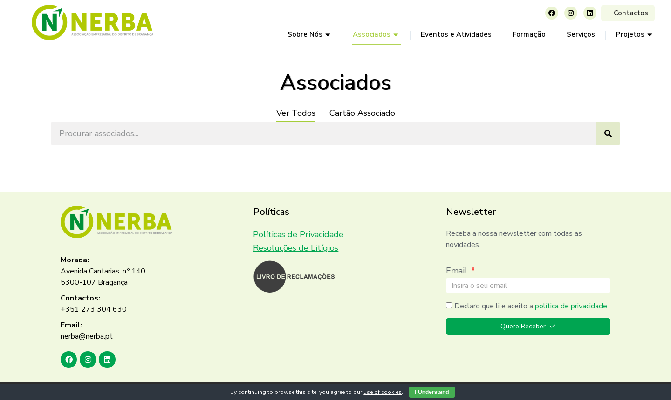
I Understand (432, 392)
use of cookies (382, 392)
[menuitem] (310, 35)
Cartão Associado (362, 113)
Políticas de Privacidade (298, 234)
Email (458, 270)
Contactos (628, 13)
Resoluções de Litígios (295, 247)
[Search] (608, 133)
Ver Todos (295, 113)
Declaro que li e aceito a (530, 306)
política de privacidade (571, 306)
